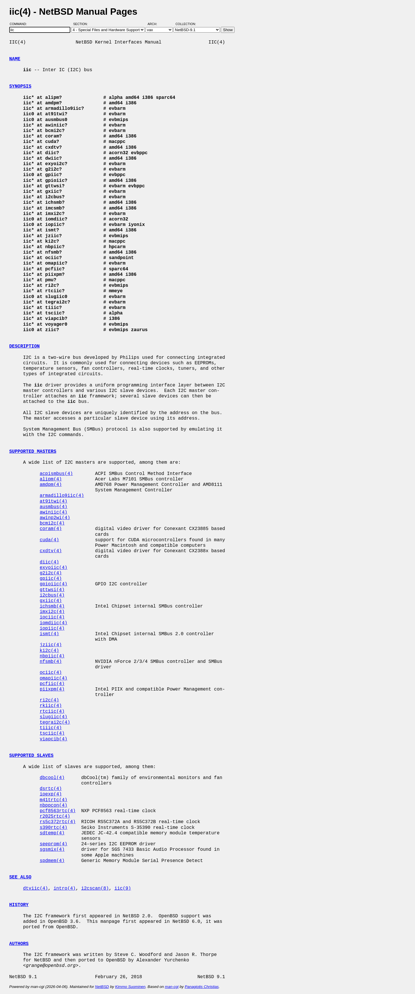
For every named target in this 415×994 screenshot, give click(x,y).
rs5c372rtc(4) (58, 822)
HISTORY (19, 905)
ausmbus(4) (53, 507)
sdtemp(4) (52, 833)
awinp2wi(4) (55, 518)
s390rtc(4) (53, 828)
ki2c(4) (49, 651)
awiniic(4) (53, 512)
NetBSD (102, 986)
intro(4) (65, 888)
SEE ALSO (20, 877)
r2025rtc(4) (55, 816)
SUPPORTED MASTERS (32, 451)
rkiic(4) (51, 706)
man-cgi (171, 986)
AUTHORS (19, 944)
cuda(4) (49, 540)
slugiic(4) (53, 717)
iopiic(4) (52, 628)
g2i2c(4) (51, 573)
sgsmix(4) (52, 849)
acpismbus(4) (56, 474)
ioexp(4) (51, 794)
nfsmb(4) (51, 662)
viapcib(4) (53, 739)
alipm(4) (51, 479)
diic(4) (49, 562)
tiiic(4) (51, 728)
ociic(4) (51, 672)
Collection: (186, 24)
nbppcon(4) (53, 805)
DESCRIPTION (24, 346)
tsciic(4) (52, 733)
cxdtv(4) (51, 551)
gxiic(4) (51, 601)
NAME (14, 59)
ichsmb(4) (52, 606)
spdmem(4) (52, 861)
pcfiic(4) (52, 684)
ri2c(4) (49, 700)
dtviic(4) (35, 888)
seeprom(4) (53, 844)
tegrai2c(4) (55, 722)
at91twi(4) (53, 501)
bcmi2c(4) (52, 523)
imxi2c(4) (52, 612)
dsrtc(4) (51, 789)
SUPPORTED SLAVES (31, 755)
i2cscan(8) (95, 888)
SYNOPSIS (20, 86)
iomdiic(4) (53, 623)
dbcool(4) (52, 778)
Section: (81, 24)
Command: (20, 24)
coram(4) (51, 529)
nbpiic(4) (52, 656)
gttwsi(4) (52, 590)
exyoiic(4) (53, 568)
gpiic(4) (51, 579)
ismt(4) (49, 634)
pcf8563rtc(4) (58, 811)
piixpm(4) (52, 689)
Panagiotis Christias (202, 986)
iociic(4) (52, 617)
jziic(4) (51, 645)
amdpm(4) (51, 485)
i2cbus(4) (52, 595)
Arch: (155, 24)
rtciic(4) (52, 711)
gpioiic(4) (53, 584)
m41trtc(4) (53, 800)
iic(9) (122, 888)
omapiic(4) (53, 678)
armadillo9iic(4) (62, 496)
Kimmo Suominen (130, 986)
